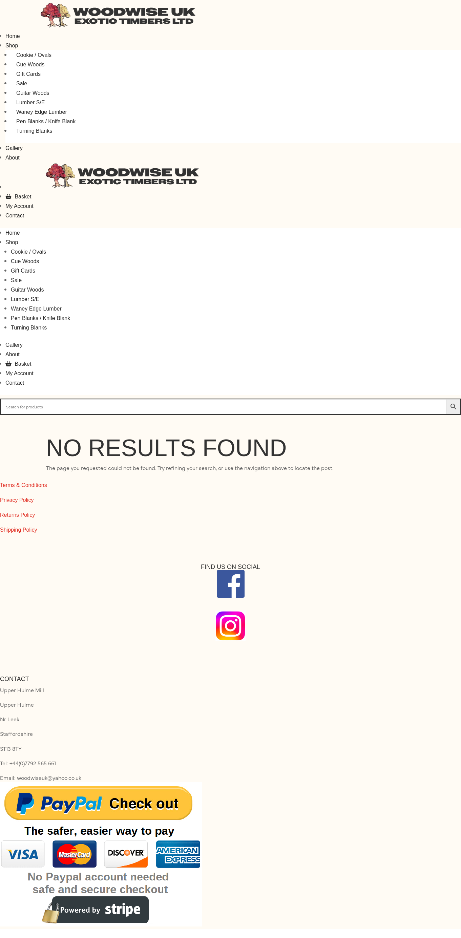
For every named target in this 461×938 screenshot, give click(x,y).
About (12, 158)
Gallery (14, 148)
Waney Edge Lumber (41, 112)
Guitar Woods (32, 93)
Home (12, 36)
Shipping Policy (18, 530)
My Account (19, 206)
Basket (18, 196)
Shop (11, 45)
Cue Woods (30, 64)
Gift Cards (28, 74)
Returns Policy (17, 515)
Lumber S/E (30, 102)
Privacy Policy (17, 500)
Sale (21, 83)
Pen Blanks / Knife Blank (46, 121)
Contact (14, 215)
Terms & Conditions (23, 485)
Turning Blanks (34, 131)
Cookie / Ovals (33, 55)
